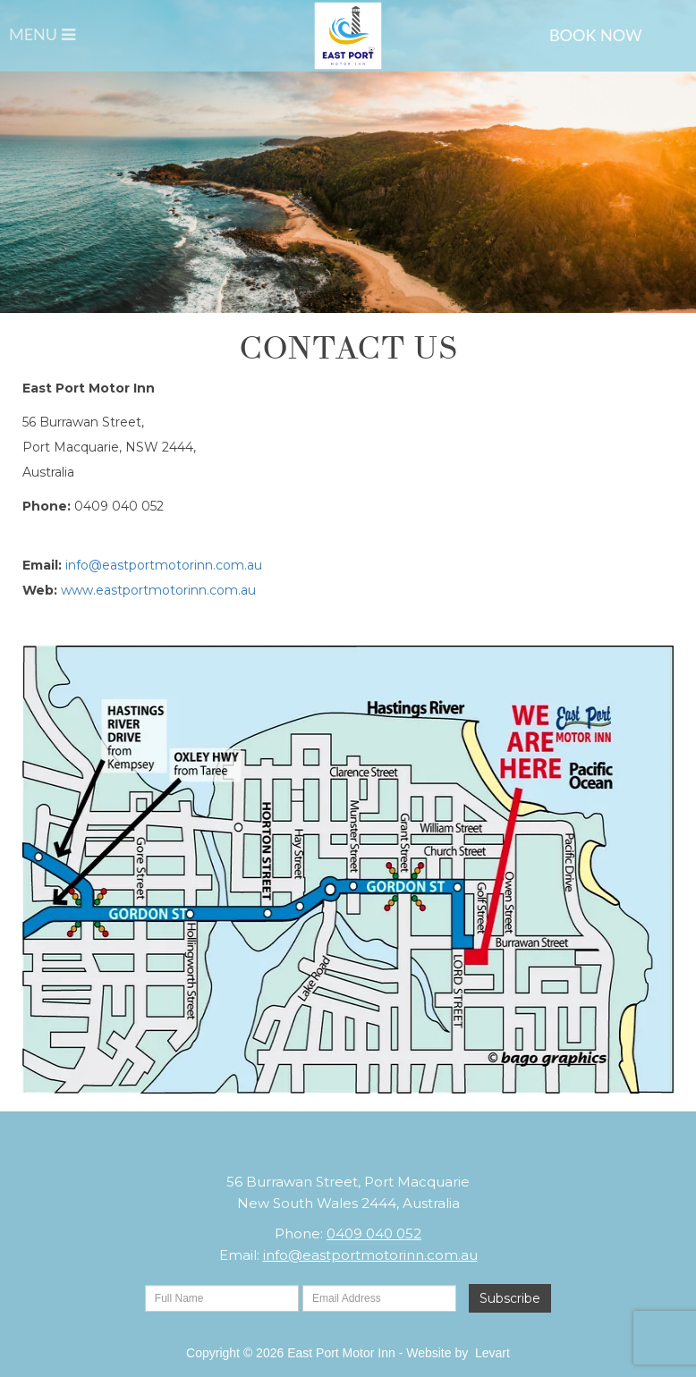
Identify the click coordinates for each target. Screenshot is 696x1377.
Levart (492, 1353)
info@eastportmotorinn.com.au (163, 565)
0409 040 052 (374, 1233)
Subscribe (510, 1298)
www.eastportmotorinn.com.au (158, 590)
